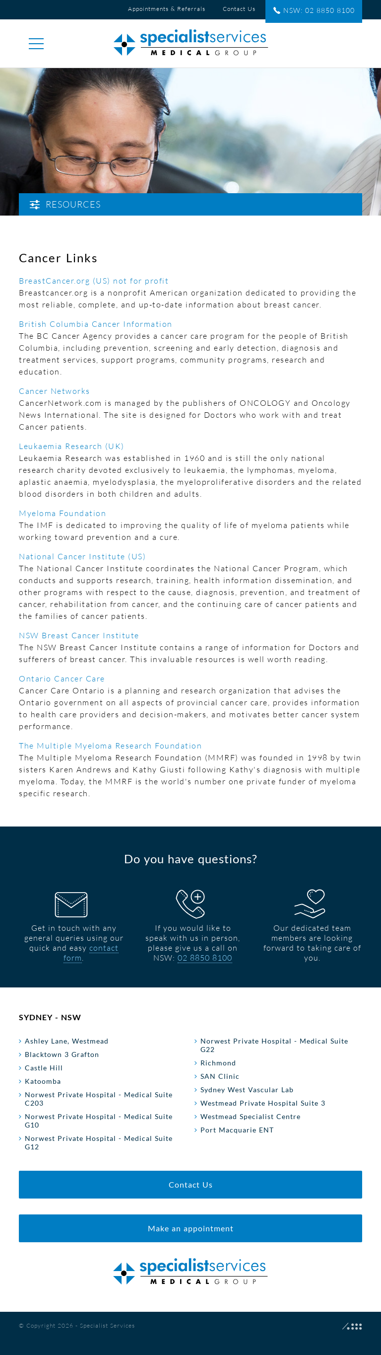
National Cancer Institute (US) (82, 556)
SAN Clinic (220, 1076)
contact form (91, 953)
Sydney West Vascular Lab (247, 1089)
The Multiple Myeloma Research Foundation (110, 746)
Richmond (218, 1062)
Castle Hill (44, 1067)
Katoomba (43, 1081)
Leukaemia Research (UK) (72, 446)
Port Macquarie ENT (237, 1130)
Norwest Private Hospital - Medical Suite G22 (274, 1045)
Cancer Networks (54, 391)
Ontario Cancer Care (62, 678)
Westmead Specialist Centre (250, 1116)
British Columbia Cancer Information (96, 324)
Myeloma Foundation (62, 513)
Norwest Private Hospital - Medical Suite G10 (99, 1120)
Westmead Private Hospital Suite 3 (262, 1103)
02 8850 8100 (205, 958)
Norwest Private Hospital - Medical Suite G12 (99, 1142)
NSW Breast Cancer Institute (79, 635)
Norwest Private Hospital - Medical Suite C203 (99, 1098)
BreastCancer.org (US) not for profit (94, 281)
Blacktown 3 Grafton (62, 1054)
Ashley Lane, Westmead (67, 1041)
